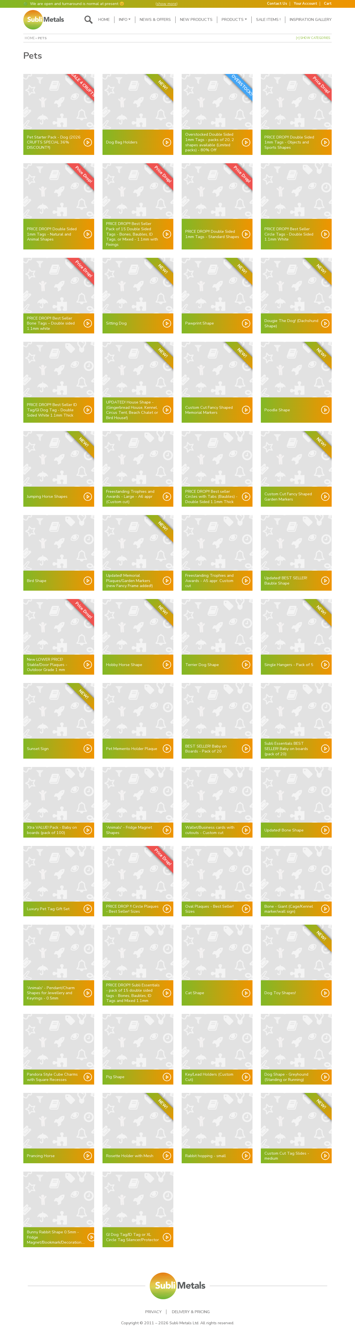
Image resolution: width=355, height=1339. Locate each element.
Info (123, 19)
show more (166, 3)
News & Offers (155, 19)
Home (104, 19)
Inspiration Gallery (311, 19)
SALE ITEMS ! (268, 19)
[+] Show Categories (313, 38)
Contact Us (277, 4)
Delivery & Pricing (191, 1312)
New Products (196, 19)
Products (233, 19)
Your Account (305, 4)
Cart (328, 4)
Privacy (153, 1312)
